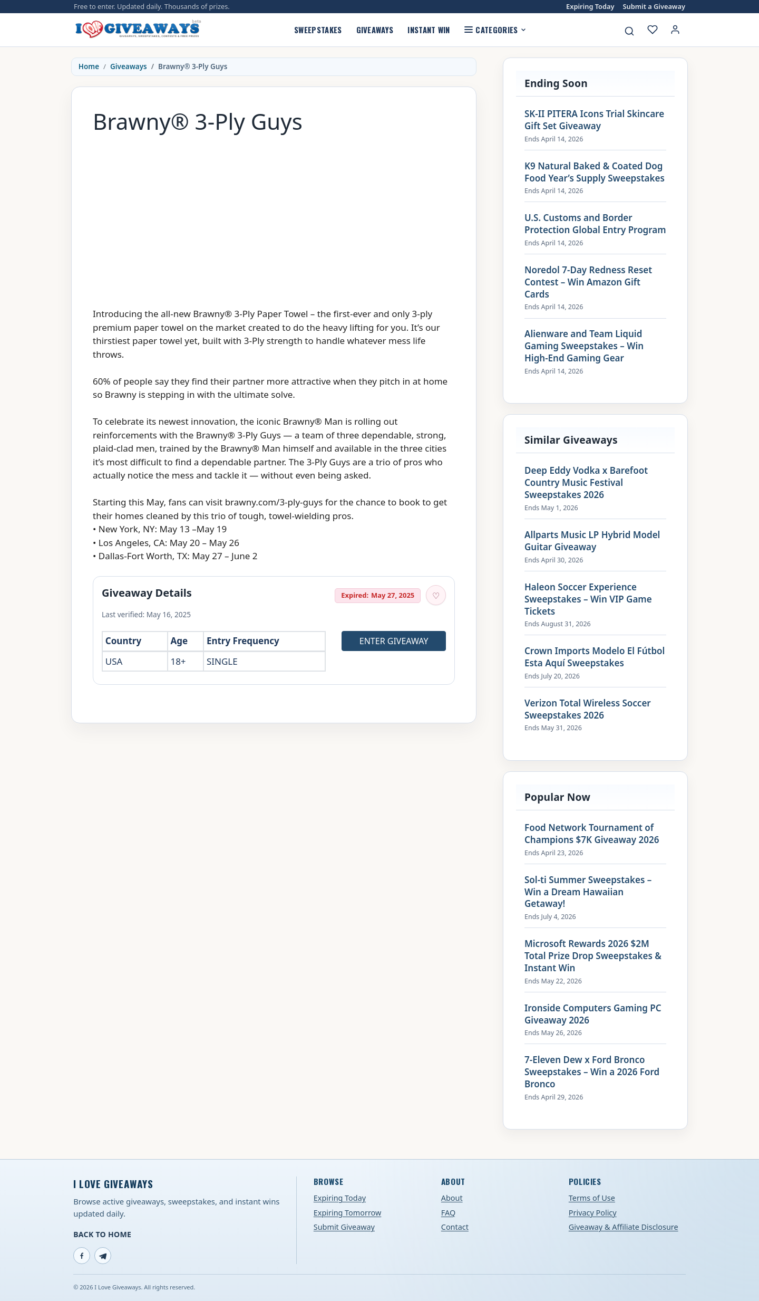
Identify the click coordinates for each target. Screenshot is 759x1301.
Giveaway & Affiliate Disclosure (623, 1227)
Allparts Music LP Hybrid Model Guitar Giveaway (592, 541)
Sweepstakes (318, 29)
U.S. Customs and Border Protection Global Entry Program (595, 224)
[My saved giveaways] (653, 30)
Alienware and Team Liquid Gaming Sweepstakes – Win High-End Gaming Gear (584, 346)
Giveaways (375, 29)
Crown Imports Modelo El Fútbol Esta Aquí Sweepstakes (594, 657)
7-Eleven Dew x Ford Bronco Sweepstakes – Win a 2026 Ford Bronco (591, 1072)
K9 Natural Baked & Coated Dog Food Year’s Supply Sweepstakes (594, 172)
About (452, 1198)
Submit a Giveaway (654, 6)
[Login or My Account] (675, 30)
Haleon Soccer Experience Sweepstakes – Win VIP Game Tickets (588, 599)
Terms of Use (592, 1198)
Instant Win (428, 29)
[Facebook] (81, 1255)
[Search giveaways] (629, 31)
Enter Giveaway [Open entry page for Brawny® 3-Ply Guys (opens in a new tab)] (394, 641)
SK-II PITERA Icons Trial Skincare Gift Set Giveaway (594, 120)
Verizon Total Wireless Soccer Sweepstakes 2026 (587, 709)
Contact (455, 1227)
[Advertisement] (274, 215)
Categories (495, 29)
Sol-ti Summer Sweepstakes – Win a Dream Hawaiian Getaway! (587, 892)
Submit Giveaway (344, 1227)
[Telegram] (102, 1255)
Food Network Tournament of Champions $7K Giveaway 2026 (591, 834)
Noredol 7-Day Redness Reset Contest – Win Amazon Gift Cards (588, 282)
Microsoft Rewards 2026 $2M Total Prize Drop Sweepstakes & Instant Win (592, 956)
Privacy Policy (593, 1213)
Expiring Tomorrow (348, 1213)
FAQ (448, 1213)
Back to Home (102, 1234)
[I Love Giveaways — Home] (137, 30)
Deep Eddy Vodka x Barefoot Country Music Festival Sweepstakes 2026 (586, 483)
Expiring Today (590, 6)
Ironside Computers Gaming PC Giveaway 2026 (592, 1014)
